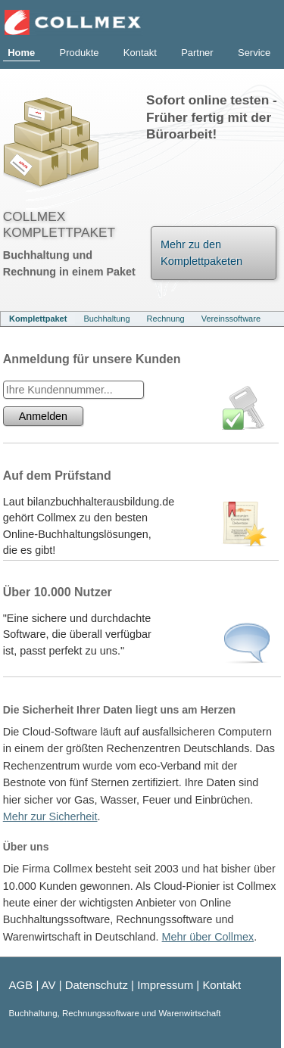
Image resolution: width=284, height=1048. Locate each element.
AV (49, 984)
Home (21, 52)
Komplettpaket (38, 318)
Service (254, 52)
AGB (21, 984)
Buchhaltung (106, 318)
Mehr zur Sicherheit (50, 816)
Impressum (165, 984)
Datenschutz (96, 984)
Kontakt (140, 52)
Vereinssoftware (231, 318)
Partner (197, 52)
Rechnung (166, 318)
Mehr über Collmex (208, 937)
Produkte (79, 52)
